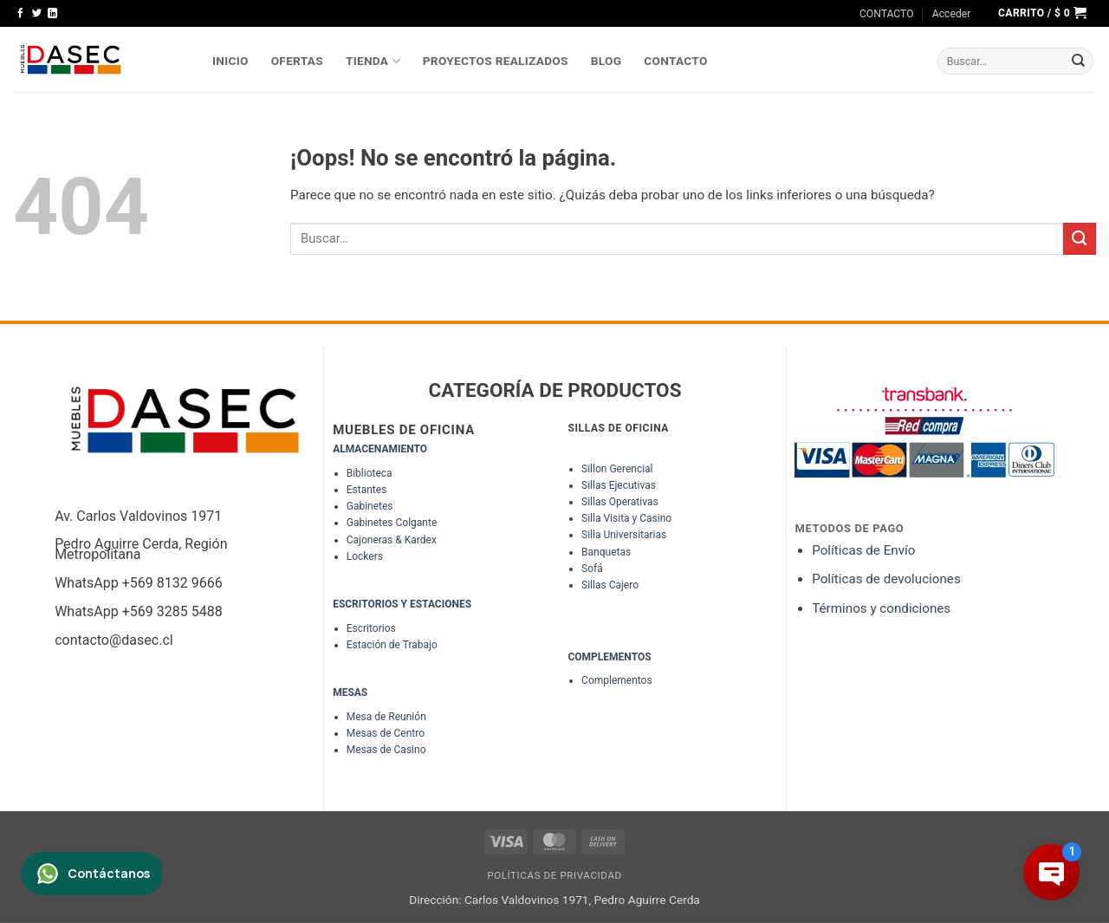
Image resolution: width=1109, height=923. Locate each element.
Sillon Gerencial (616, 469)
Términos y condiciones (881, 608)
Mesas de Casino (386, 750)
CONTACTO (886, 14)
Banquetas (606, 552)
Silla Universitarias (623, 535)
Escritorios (371, 628)
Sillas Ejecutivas (618, 485)
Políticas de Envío (863, 550)
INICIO (230, 61)
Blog (606, 61)
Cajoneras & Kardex (392, 540)
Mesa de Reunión (386, 717)
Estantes (367, 490)
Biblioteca (369, 473)
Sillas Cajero (610, 585)
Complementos (616, 680)
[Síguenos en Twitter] (37, 14)
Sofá (592, 568)
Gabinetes (370, 506)
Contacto (675, 61)
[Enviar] (1079, 61)
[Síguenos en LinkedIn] (52, 14)
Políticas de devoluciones (887, 579)
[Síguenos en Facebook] (20, 14)
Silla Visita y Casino (626, 518)
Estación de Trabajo (392, 645)
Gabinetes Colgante (392, 523)
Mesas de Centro (386, 733)
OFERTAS (297, 61)
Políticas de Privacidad (554, 875)
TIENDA (373, 61)
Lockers (365, 556)
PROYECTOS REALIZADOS (495, 61)
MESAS (350, 692)
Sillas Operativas (619, 502)
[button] (951, 14)
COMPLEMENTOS (609, 657)
